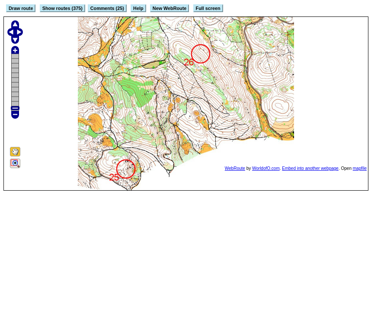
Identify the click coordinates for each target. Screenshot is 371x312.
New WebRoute (169, 8)
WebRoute (235, 168)
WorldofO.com (266, 168)
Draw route (21, 8)
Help (138, 8)
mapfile (360, 168)
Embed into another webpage (310, 168)
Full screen (208, 8)
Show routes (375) (62, 8)
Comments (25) (107, 8)
